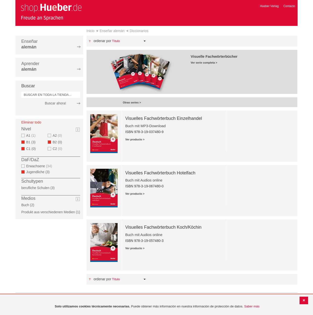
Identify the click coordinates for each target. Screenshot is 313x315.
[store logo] (51, 12)
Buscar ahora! (55, 103)
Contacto (289, 6)
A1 (31, 135)
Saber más (251, 306)
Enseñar (29, 44)
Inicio (91, 31)
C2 (58, 149)
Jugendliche (39, 172)
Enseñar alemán (112, 31)
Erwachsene (39, 166)
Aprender (30, 66)
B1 (32, 142)
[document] (157, 306)
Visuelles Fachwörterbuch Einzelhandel (163, 118)
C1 (32, 149)
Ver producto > (135, 139)
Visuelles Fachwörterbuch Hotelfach (160, 172)
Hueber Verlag (269, 6)
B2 (59, 142)
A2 (58, 135)
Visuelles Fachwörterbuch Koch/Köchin (163, 227)
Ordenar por (102, 41)
